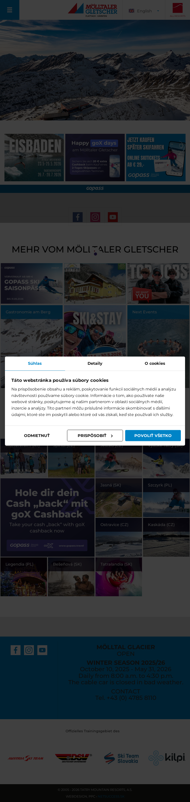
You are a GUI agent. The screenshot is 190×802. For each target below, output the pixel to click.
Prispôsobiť (95, 435)
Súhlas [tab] (35, 363)
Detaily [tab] (95, 363)
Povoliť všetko (153, 435)
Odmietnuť (37, 435)
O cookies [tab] (155, 363)
